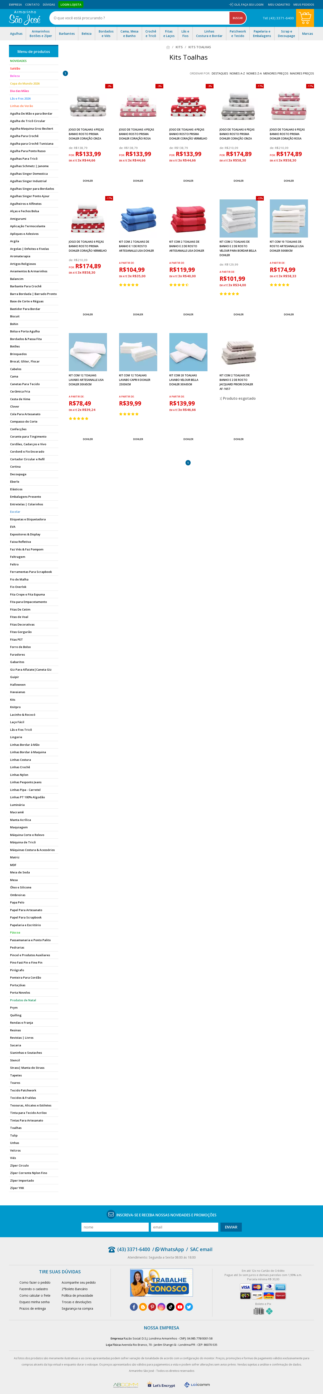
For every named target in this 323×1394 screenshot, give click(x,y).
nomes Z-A (254, 73)
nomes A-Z (237, 73)
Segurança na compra (77, 1308)
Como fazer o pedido (35, 1282)
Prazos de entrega (33, 1308)
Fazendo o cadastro (34, 1289)
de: (71, 148)
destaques (220, 73)
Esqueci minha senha (35, 1302)
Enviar (231, 1227)
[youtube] (180, 1307)
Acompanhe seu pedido (79, 1282)
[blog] (143, 1307)
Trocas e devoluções (77, 1302)
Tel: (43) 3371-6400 (278, 18)
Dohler (88, 180)
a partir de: (127, 262)
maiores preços (302, 73)
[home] (24, 18)
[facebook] (134, 1307)
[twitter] (189, 1307)
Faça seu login (252, 4)
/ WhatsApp (168, 1249)
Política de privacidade (77, 1295)
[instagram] (161, 1307)
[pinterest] (152, 1307)
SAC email (201, 1249)
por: (72, 155)
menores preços (275, 73)
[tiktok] (171, 1307)
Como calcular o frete (35, 1295)
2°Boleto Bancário (75, 1289)
